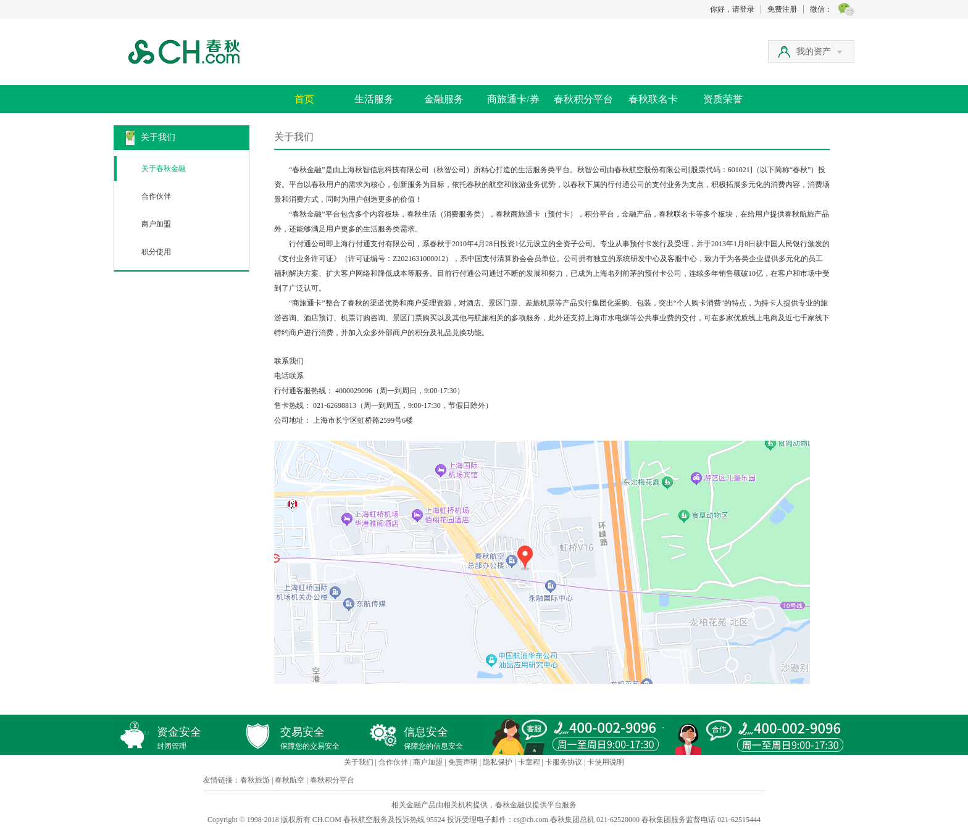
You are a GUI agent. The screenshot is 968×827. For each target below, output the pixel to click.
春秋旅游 (255, 780)
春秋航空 (289, 780)
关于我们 (358, 762)
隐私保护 (497, 762)
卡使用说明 (605, 762)
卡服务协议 (563, 762)
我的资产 (819, 51)
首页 (304, 99)
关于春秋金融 (163, 168)
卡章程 (529, 762)
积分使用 (156, 251)
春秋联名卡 (653, 99)
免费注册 (782, 9)
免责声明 (463, 762)
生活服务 (374, 99)
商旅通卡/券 (513, 99)
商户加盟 (156, 224)
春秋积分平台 (583, 99)
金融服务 (444, 99)
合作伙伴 (156, 196)
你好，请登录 (732, 9)
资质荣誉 (723, 99)
